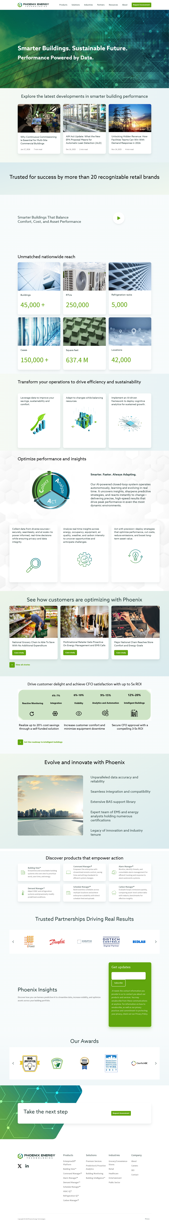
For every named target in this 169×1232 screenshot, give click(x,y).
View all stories (23, 664)
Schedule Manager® (71, 1186)
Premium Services (94, 1161)
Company (136, 1155)
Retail (111, 1169)
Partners (101, 4)
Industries (88, 4)
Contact (134, 1174)
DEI (132, 1170)
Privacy (147, 1219)
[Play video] (119, 218)
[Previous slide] (13, 941)
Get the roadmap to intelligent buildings (43, 742)
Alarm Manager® (70, 1178)
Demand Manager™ (71, 1182)
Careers (134, 1165)
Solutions (76, 4)
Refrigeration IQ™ (71, 1195)
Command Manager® (72, 1173)
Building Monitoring (94, 1173)
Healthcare (113, 1173)
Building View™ (69, 1169)
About (124, 4)
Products (63, 4)
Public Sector (114, 1182)
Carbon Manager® (71, 1200)
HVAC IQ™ (67, 1191)
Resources (113, 4)
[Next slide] (155, 941)
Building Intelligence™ (95, 1178)
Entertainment (115, 1178)
